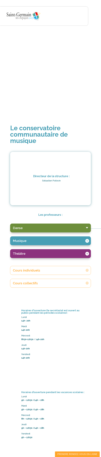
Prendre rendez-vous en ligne (77, 454)
